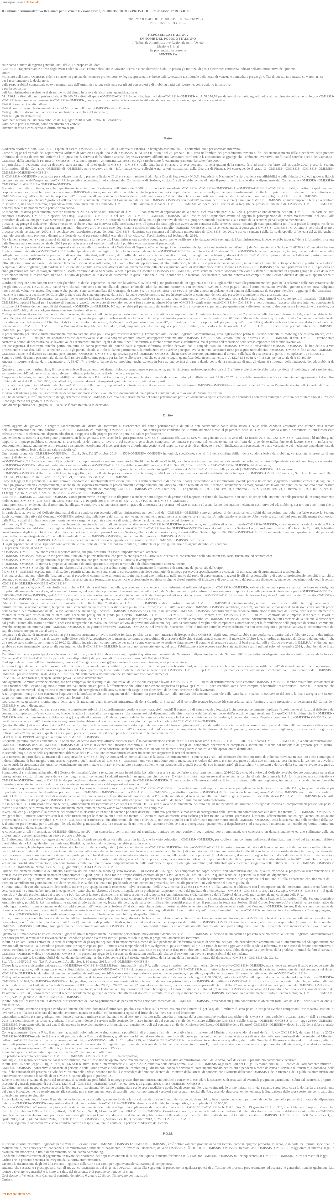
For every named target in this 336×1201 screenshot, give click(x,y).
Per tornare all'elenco (16, 1194)
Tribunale (32, 2)
